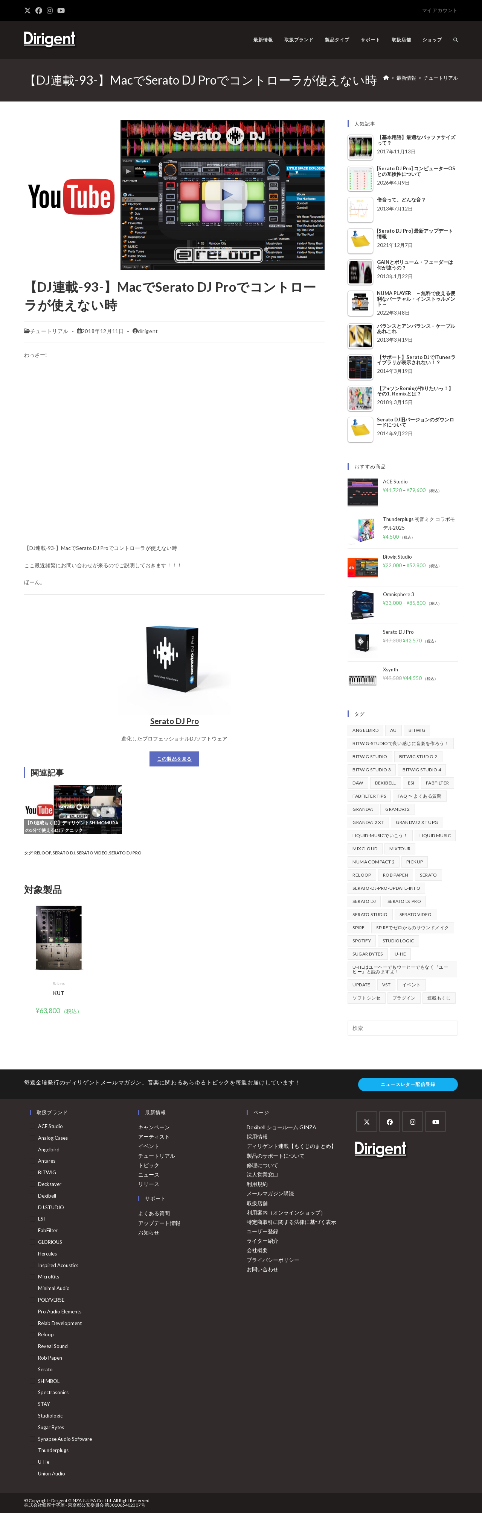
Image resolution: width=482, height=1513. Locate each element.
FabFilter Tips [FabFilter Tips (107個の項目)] (369, 796)
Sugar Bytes (51, 1427)
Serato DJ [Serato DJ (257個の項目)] (364, 901)
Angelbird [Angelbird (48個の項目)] (365, 730)
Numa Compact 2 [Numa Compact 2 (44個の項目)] (373, 862)
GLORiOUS (50, 1242)
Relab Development (60, 1323)
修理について (262, 1165)
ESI (41, 1219)
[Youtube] (435, 1121)
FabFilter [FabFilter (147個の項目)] (437, 783)
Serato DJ (64, 852)
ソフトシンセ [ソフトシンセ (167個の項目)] (366, 998)
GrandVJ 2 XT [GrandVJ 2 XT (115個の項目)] (368, 822)
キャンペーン (154, 1127)
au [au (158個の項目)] (393, 730)
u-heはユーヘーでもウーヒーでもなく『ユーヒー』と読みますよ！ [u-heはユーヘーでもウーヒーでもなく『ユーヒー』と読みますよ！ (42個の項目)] (400, 969)
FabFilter (48, 1230)
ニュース (148, 1174)
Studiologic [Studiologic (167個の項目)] (398, 941)
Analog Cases (53, 1138)
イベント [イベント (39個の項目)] (411, 984)
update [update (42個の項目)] (361, 984)
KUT (58, 993)
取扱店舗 (257, 1203)
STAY (44, 1404)
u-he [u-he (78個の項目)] (400, 954)
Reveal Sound (53, 1346)
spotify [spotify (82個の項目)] (361, 941)
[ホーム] (386, 78)
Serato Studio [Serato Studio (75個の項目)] (369, 914)
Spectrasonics (53, 1392)
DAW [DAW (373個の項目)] (357, 783)
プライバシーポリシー (273, 1260)
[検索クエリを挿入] (403, 1028)
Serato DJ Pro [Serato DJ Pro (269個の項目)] (404, 901)
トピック (148, 1165)
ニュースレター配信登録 (408, 1084)
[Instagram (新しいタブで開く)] (49, 10)
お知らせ (148, 1232)
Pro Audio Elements (59, 1312)
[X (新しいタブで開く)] (28, 10)
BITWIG (47, 1172)
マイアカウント (440, 10)
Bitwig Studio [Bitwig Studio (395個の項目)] (369, 756)
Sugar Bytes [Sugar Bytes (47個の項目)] (367, 954)
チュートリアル (441, 78)
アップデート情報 (159, 1223)
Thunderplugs (53, 1450)
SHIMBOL (48, 1381)
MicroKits (48, 1277)
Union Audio (51, 1474)
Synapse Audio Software (65, 1439)
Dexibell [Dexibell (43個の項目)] (385, 783)
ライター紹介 (262, 1240)
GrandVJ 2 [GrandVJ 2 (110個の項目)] (397, 809)
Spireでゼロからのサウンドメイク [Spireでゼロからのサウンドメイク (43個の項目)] (412, 927)
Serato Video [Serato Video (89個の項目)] (416, 914)
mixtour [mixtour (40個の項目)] (400, 848)
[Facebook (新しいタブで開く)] (38, 10)
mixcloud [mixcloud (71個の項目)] (364, 848)
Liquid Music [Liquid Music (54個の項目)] (435, 835)
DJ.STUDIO (51, 1207)
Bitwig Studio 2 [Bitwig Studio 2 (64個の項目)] (418, 756)
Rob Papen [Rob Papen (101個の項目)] (396, 875)
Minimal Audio (54, 1288)
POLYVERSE (51, 1300)
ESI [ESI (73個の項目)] (411, 783)
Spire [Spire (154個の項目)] (358, 927)
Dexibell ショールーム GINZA (281, 1127)
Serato (45, 1369)
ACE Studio (50, 1126)
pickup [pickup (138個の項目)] (414, 862)
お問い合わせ (262, 1269)
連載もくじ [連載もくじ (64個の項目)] (439, 998)
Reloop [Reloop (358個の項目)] (361, 875)
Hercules (47, 1254)
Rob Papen (50, 1358)
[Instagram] (412, 1121)
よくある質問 (154, 1213)
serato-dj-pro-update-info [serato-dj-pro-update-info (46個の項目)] (386, 888)
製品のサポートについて (276, 1156)
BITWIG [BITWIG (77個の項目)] (417, 730)
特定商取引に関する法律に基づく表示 (291, 1222)
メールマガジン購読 (270, 1193)
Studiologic (50, 1416)
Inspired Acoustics (58, 1265)
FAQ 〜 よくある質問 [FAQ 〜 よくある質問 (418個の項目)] (420, 796)
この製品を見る (174, 759)
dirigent (148, 331)
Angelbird (48, 1149)
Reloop (42, 852)
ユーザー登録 (262, 1231)
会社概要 (257, 1250)
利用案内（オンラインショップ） (286, 1212)
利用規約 (257, 1184)
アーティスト (154, 1136)
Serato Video (92, 852)
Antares (46, 1161)
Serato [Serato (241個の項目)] (428, 875)
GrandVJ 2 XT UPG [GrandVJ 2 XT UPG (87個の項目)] (417, 822)
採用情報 (257, 1136)
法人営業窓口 (262, 1174)
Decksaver (49, 1184)
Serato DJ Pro (174, 720)
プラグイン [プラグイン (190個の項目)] (404, 998)
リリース (148, 1184)
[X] (366, 1121)
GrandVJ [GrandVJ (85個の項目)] (363, 809)
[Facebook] (389, 1121)
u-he (43, 1462)
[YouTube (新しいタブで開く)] (61, 10)
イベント (148, 1146)
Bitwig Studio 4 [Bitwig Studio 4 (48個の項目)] (422, 769)
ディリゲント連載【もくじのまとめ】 (291, 1146)
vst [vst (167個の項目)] (386, 984)
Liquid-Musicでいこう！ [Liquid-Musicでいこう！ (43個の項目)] (380, 835)
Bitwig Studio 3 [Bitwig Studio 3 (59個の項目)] (371, 769)
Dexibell (47, 1196)
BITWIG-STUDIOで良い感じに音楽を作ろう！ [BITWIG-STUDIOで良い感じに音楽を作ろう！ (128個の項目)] (400, 743)
